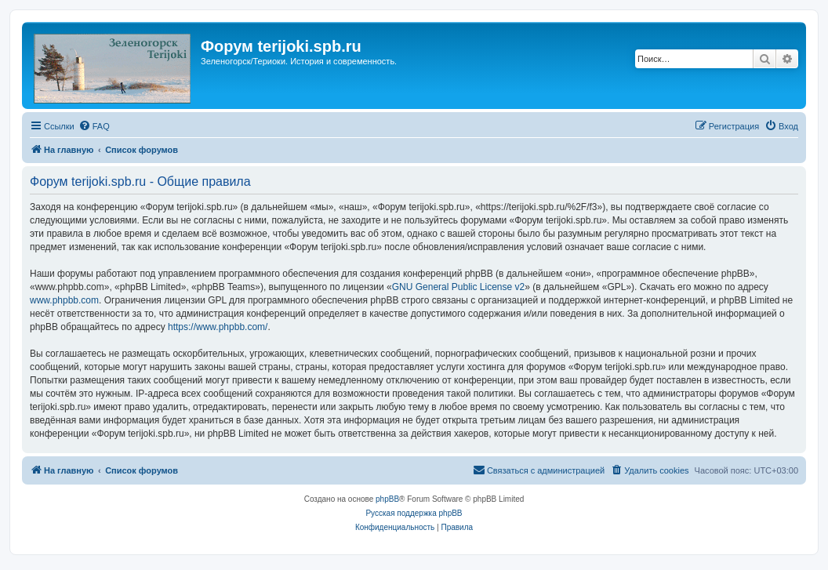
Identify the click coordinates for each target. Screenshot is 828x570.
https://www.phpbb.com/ (217, 326)
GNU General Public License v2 (458, 286)
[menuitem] (94, 126)
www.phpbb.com (64, 300)
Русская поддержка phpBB (413, 513)
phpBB (387, 499)
